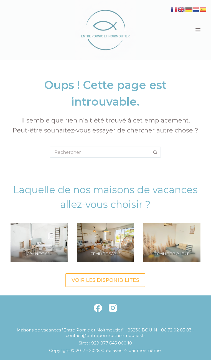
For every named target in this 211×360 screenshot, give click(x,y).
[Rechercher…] (100, 152)
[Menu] (197, 30)
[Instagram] (113, 308)
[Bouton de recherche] (155, 152)
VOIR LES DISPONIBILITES (105, 280)
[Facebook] (98, 308)
